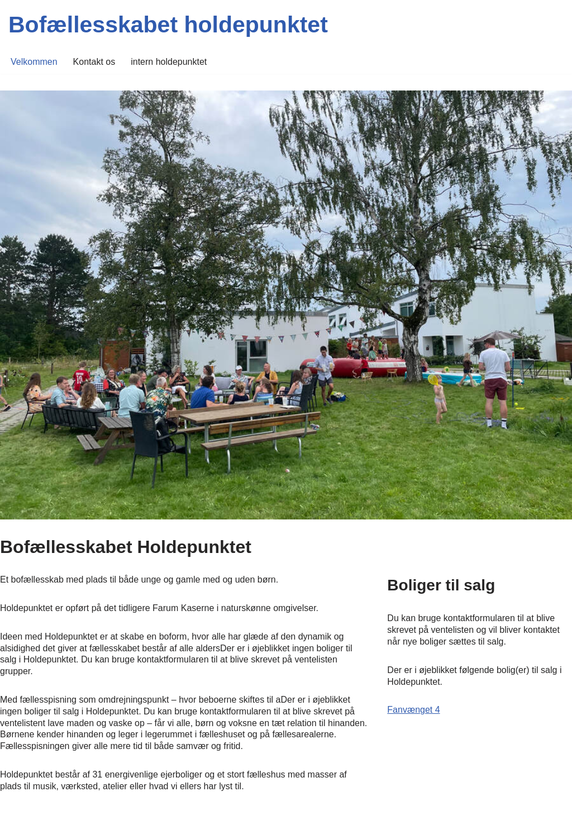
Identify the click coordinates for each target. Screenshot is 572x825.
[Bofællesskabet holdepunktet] (168, 25)
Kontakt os (94, 61)
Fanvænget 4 (413, 709)
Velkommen (34, 61)
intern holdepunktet (169, 61)
